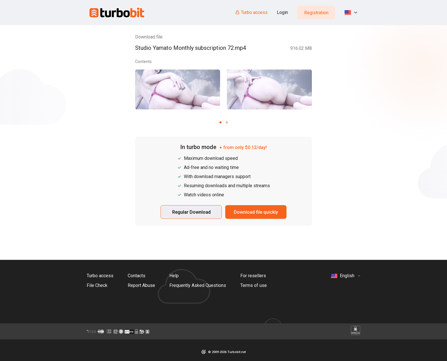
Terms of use (253, 285)
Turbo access (251, 12)
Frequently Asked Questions (197, 285)
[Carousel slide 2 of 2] (227, 122)
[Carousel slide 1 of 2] (220, 122)
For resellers (253, 275)
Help (174, 275)
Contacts (136, 275)
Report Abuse (141, 285)
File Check (97, 285)
